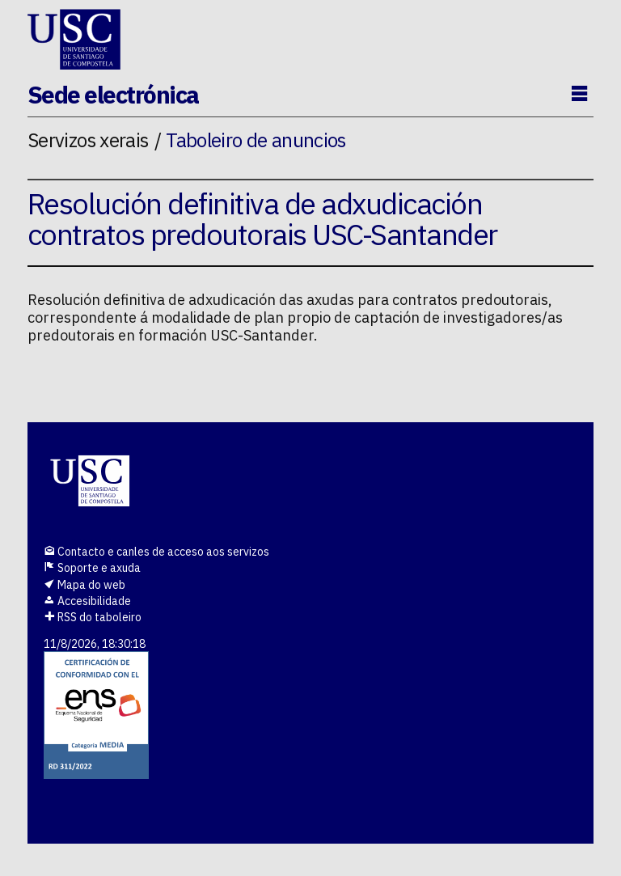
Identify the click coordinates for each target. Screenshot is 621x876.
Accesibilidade (87, 601)
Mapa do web (84, 585)
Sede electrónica (113, 94)
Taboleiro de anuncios (256, 140)
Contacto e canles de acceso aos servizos (156, 551)
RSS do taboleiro (93, 617)
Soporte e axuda (92, 568)
